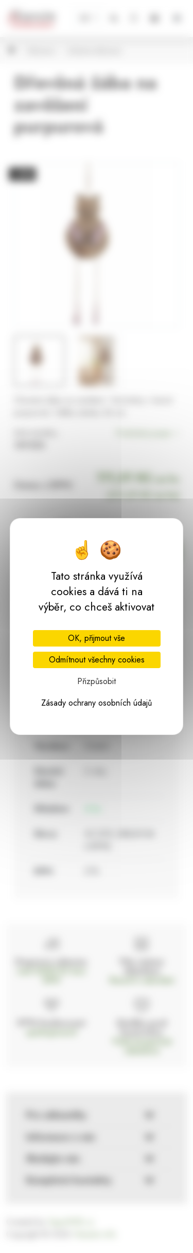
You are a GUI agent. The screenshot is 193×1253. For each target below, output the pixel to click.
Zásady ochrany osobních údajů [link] (96, 703)
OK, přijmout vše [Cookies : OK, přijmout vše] (96, 638)
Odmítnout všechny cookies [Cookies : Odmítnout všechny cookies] (97, 660)
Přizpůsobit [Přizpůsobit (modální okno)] (96, 681)
